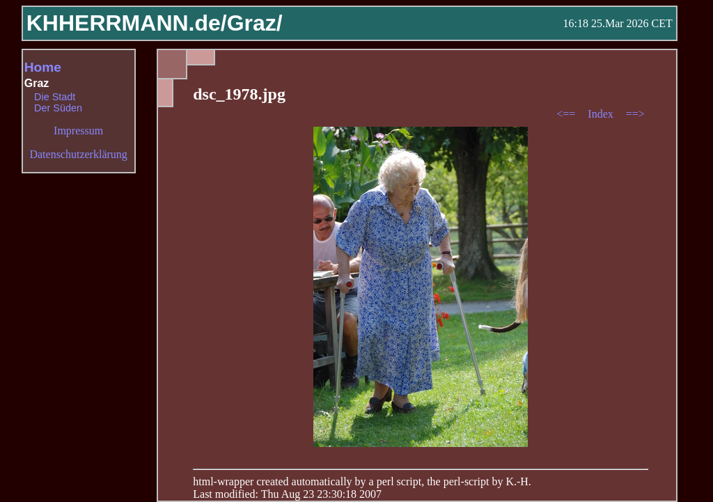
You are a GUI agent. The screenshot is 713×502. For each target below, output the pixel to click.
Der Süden (58, 107)
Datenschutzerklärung (78, 154)
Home (42, 67)
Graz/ (255, 23)
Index (602, 114)
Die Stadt (54, 96)
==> (635, 114)
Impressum (78, 130)
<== (567, 114)
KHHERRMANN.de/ (126, 23)
